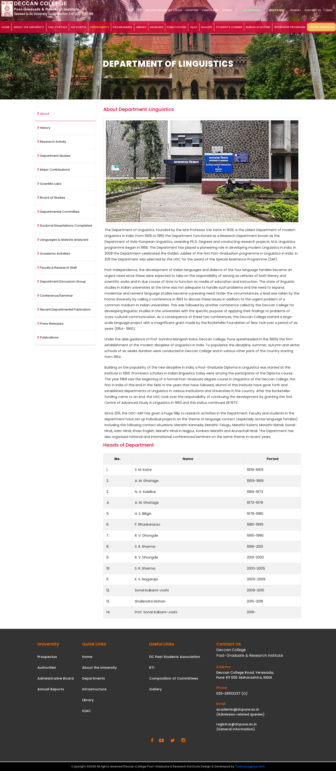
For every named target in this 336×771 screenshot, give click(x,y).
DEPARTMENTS (99, 27)
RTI (151, 667)
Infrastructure (94, 689)
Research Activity (51, 141)
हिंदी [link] (139, 10)
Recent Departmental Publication (64, 309)
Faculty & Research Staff (57, 267)
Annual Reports (50, 689)
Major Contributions (53, 169)
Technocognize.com (250, 766)
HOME (6, 27)
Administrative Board (55, 678)
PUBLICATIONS (176, 27)
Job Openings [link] (251, 10)
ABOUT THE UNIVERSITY (28, 27)
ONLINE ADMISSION (321, 27)
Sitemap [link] (227, 10)
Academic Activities (53, 253)
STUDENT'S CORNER (229, 27)
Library (88, 700)
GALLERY (206, 27)
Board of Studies (51, 197)
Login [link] (328, 10)
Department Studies (54, 155)
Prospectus (47, 656)
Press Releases (50, 323)
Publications (48, 337)
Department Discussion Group (61, 281)
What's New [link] (276, 10)
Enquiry (295, 10)
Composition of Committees (173, 678)
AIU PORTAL (78, 27)
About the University (99, 667)
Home (87, 656)
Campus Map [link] (210, 10)
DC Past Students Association (174, 656)
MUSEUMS (156, 27)
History (43, 128)
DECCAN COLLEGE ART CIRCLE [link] (164, 10)
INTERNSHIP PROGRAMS (289, 27)
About (43, 113)
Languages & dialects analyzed (62, 239)
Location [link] (191, 10)
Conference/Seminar (55, 295)
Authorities (46, 667)
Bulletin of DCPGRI (258, 27)
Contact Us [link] (312, 10)
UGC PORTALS (57, 27)
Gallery (155, 689)
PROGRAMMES (122, 27)
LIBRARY (141, 27)
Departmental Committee (58, 211)
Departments (93, 678)
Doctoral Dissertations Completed (64, 225)
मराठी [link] (131, 10)
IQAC (193, 27)
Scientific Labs (49, 183)
